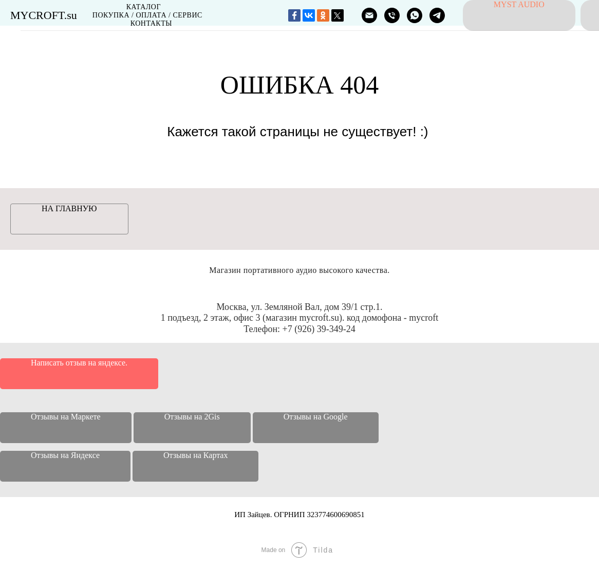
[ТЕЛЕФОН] (392, 15)
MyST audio (519, 4)
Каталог (143, 7)
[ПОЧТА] (369, 15)
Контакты (151, 23)
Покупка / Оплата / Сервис (147, 15)
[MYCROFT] (414, 15)
